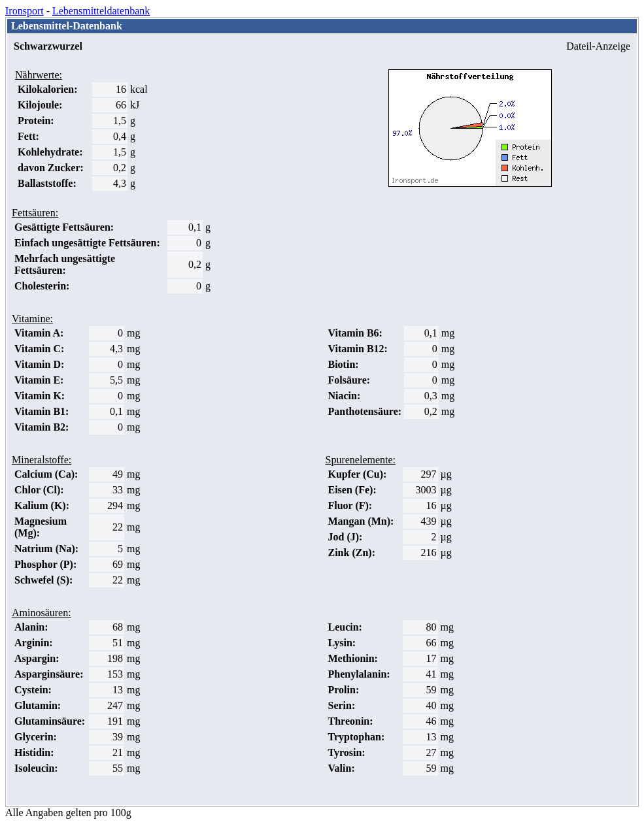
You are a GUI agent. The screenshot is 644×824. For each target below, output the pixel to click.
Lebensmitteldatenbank (101, 10)
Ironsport (24, 10)
